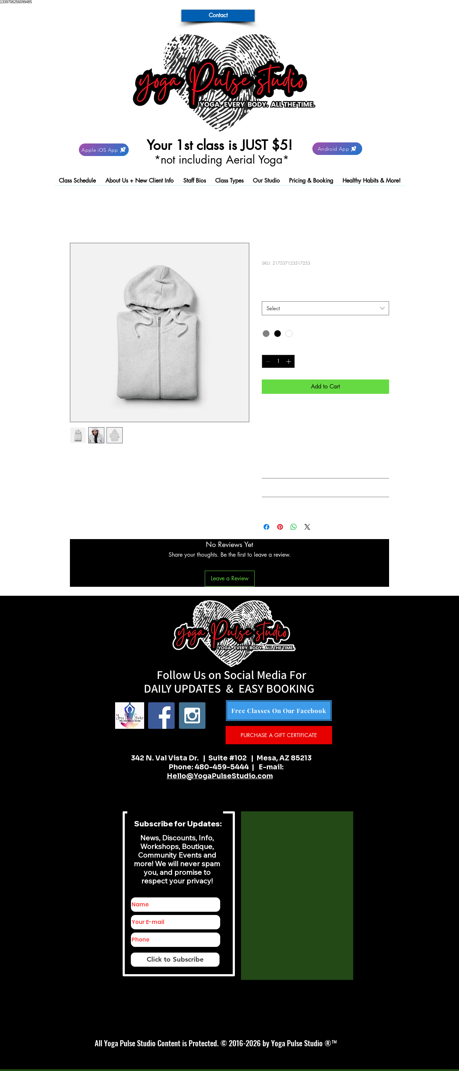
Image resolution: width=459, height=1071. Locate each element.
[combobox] (325, 308)
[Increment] (289, 361)
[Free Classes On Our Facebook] (279, 710)
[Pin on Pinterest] (280, 527)
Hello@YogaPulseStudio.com (220, 776)
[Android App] (337, 148)
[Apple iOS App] (104, 149)
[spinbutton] (278, 361)
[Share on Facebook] (266, 527)
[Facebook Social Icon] (161, 715)
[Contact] (218, 16)
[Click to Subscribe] (175, 959)
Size (268, 294)
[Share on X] (307, 527)
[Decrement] (267, 361)
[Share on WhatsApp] (293, 527)
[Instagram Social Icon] (192, 715)
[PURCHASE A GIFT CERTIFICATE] (279, 735)
